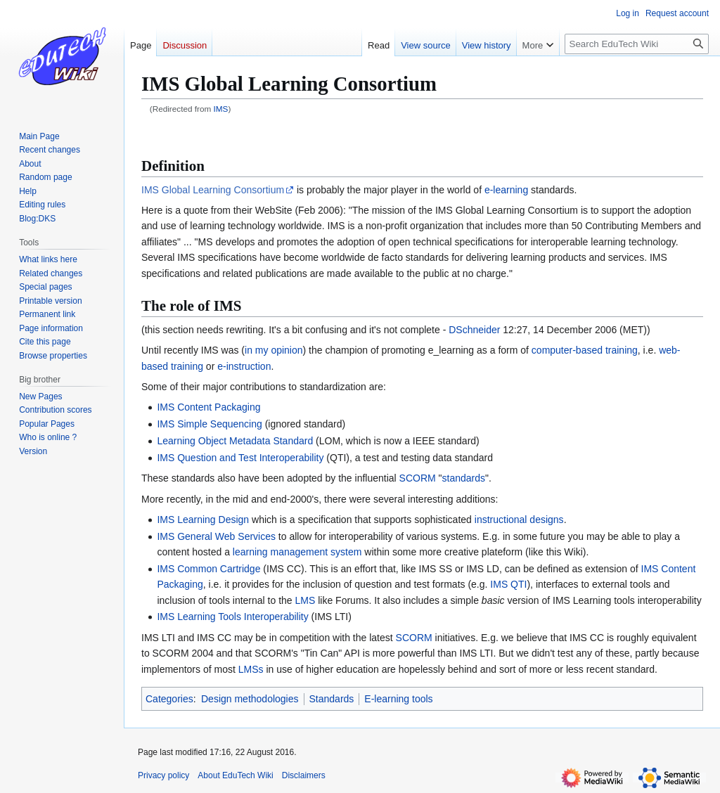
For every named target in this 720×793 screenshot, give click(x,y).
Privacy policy (163, 775)
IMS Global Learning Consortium (212, 189)
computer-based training (585, 350)
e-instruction (244, 366)
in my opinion (274, 350)
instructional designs (519, 519)
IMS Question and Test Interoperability (240, 457)
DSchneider (474, 329)
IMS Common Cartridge (208, 568)
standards (463, 478)
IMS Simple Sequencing (209, 424)
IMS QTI (508, 584)
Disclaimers (304, 775)
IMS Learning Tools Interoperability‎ (232, 616)
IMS (221, 108)
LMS (305, 600)
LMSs (251, 669)
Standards (331, 698)
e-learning (506, 189)
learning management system (297, 551)
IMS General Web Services (216, 536)
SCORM (417, 478)
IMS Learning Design (203, 519)
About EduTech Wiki (235, 775)
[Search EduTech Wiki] (637, 44)
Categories (169, 698)
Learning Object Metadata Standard (235, 440)
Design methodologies (250, 698)
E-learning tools (398, 698)
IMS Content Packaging (208, 407)
